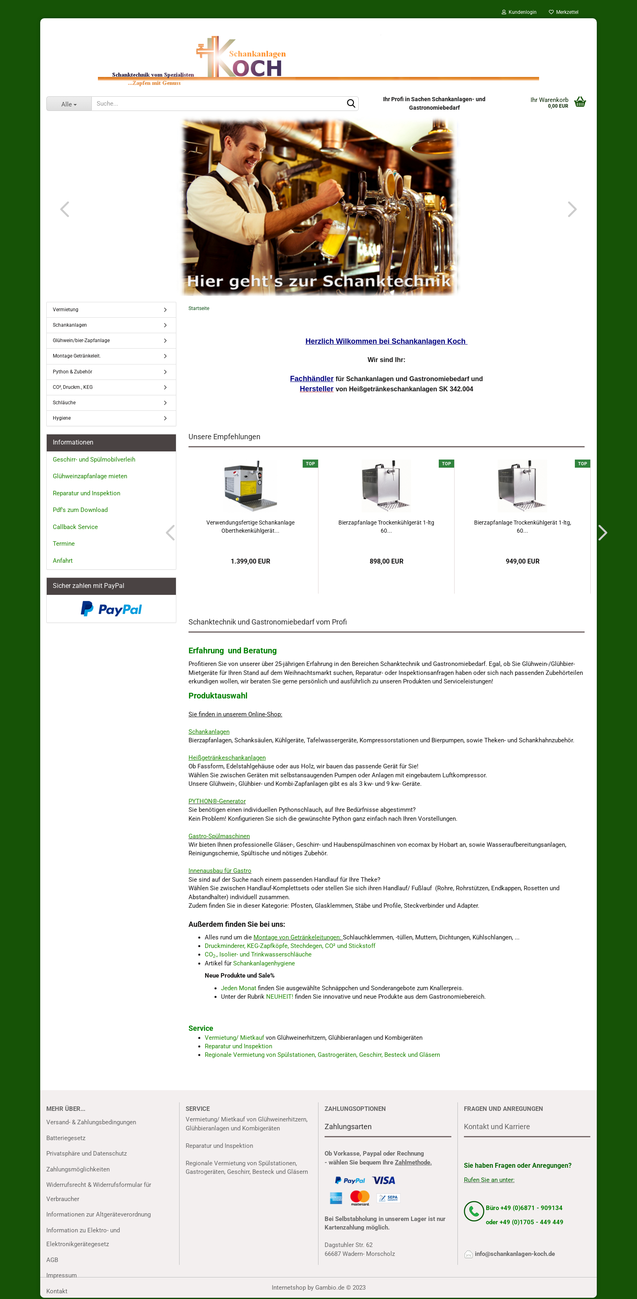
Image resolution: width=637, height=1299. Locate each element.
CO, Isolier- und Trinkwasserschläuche (258, 954)
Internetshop (289, 1287)
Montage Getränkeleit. (77, 356)
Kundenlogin (519, 12)
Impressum (61, 1275)
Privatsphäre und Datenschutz (86, 1153)
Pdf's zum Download (80, 510)
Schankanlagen (70, 325)
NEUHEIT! (279, 996)
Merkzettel (563, 12)
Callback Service (75, 527)
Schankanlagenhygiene (264, 963)
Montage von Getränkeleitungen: (297, 937)
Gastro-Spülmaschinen (219, 836)
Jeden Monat (238, 988)
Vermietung (65, 309)
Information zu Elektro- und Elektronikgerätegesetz (83, 1237)
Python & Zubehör (72, 372)
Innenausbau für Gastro (219, 870)
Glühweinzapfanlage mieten (90, 476)
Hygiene (62, 418)
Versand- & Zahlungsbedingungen (91, 1122)
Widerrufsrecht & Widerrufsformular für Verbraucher (98, 1192)
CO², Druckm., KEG (73, 387)
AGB (52, 1260)
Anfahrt (63, 560)
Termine (64, 543)
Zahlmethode (412, 1162)
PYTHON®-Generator (217, 801)
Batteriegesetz (65, 1138)
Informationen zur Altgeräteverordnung (98, 1214)
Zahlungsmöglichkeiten (78, 1169)
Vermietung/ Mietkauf (235, 1037)
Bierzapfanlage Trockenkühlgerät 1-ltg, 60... (522, 526)
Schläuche (64, 403)
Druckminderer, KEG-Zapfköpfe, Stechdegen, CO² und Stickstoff (290, 946)
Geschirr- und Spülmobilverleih (94, 459)
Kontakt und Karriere (497, 1126)
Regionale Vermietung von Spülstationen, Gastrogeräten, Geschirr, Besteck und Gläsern (322, 1054)
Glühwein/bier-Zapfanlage (81, 340)
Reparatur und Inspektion (238, 1046)
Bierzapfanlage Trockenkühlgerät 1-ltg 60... (386, 526)
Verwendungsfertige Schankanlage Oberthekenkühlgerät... (250, 526)
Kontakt (56, 1291)
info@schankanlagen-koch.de (515, 1254)
